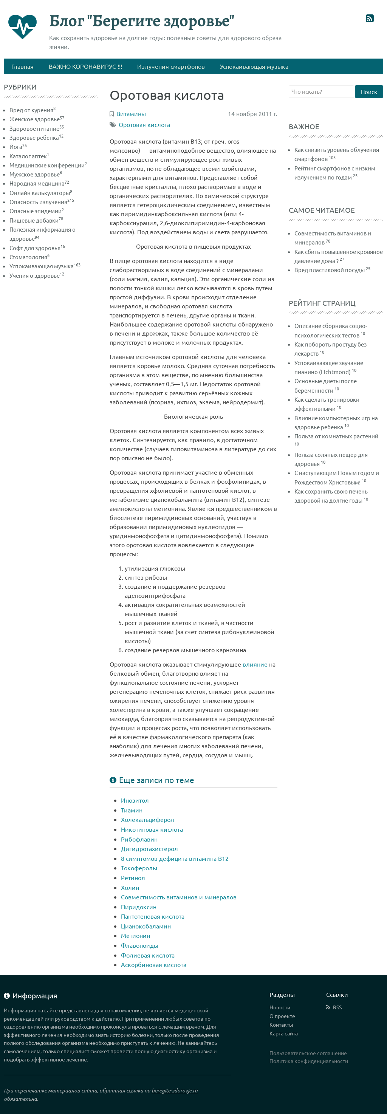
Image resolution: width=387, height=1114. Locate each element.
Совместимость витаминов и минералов (179, 896)
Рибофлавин (139, 839)
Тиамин (131, 810)
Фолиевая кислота (148, 955)
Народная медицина (39, 183)
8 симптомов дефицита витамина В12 (175, 858)
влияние (255, 664)
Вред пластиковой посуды (329, 269)
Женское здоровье (36, 118)
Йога (18, 146)
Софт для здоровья (37, 247)
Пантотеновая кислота (152, 916)
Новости (279, 1007)
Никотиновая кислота (152, 829)
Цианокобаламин (146, 926)
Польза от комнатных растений (336, 435)
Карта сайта (283, 1033)
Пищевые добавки (36, 220)
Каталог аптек (29, 155)
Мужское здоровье (35, 174)
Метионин (135, 935)
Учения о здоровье (36, 275)
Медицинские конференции (48, 165)
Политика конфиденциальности (308, 1060)
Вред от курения (32, 109)
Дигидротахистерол (149, 848)
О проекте (282, 1015)
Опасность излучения (41, 201)
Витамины (131, 113)
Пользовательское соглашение (308, 1052)
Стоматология (29, 256)
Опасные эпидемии (36, 210)
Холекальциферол (147, 819)
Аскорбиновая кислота (153, 964)
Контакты (281, 1024)
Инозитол (135, 800)
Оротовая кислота (144, 124)
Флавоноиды (139, 945)
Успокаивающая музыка (44, 265)
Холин (130, 887)
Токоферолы (139, 867)
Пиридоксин (138, 906)
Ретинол (133, 877)
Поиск (369, 91)
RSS (337, 1007)
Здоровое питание (36, 128)
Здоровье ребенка (36, 137)
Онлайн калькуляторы (40, 192)
